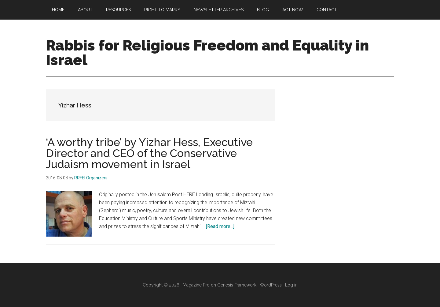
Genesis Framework (236, 285)
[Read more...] (220, 226)
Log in (291, 285)
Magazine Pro (196, 285)
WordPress (271, 285)
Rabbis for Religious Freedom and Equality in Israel (207, 53)
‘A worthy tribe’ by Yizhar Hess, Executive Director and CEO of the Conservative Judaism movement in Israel (149, 153)
